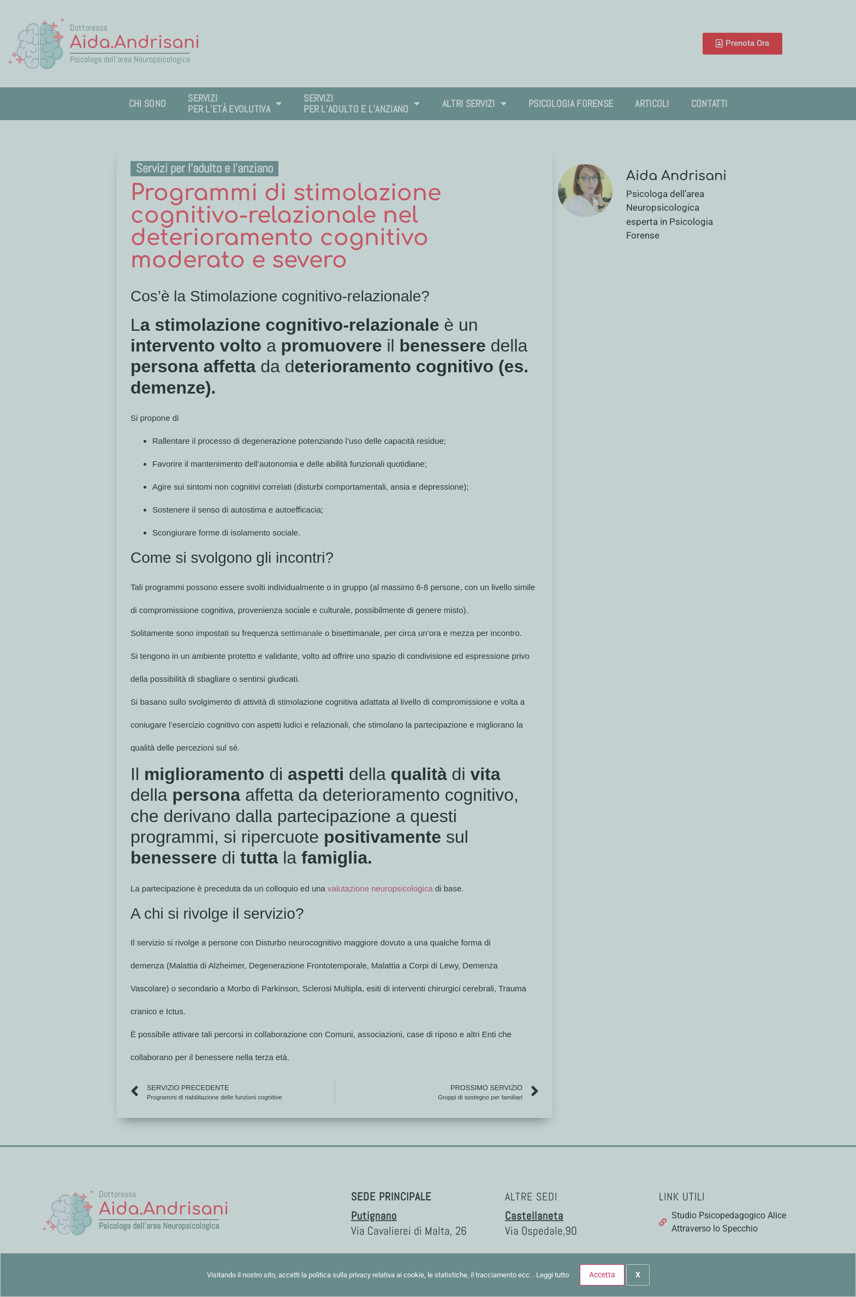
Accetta (602, 1274)
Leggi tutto (552, 1275)
